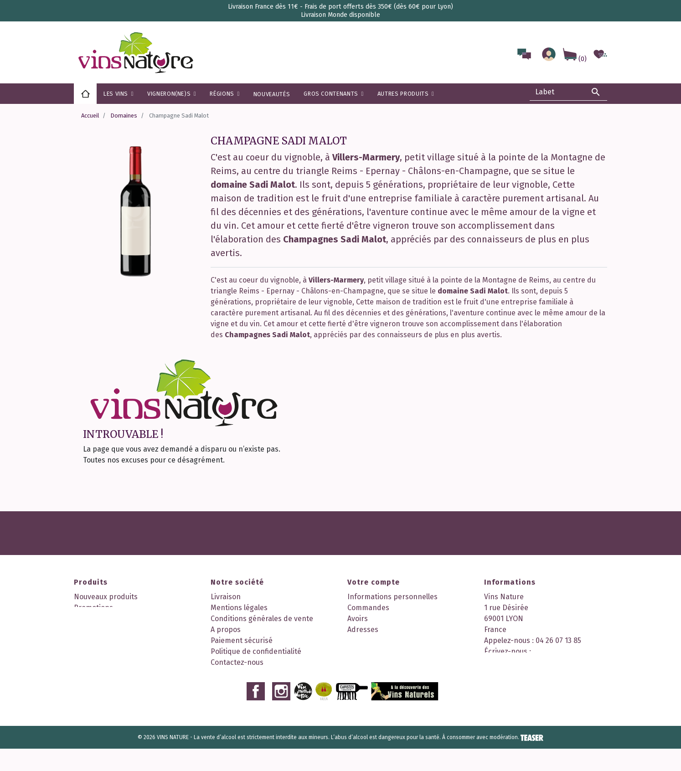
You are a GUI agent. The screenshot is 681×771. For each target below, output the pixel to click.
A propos (226, 629)
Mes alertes (367, 651)
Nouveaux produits (106, 596)
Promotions (93, 607)
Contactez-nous (237, 662)
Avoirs (357, 618)
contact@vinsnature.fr (522, 662)
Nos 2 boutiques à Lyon (249, 673)
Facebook (256, 713)
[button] (224, 93)
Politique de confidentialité (256, 651)
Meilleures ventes (103, 618)
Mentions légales (239, 607)
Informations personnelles (392, 596)
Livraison (226, 596)
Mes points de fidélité (383, 662)
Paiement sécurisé (242, 640)
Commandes (368, 607)
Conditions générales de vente (262, 618)
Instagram (281, 713)
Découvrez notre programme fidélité (272, 684)
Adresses (362, 629)
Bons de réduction (378, 640)
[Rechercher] (568, 92)
